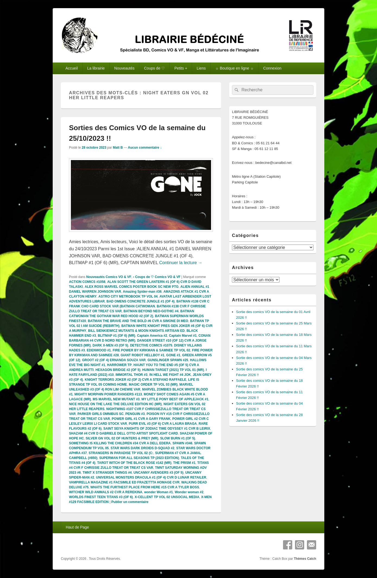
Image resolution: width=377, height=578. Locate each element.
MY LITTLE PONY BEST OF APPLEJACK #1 (175, 399)
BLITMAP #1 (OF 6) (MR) (116, 336)
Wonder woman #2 (189, 492)
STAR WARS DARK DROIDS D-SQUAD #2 (142, 448)
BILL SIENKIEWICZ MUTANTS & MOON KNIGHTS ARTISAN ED (136, 331)
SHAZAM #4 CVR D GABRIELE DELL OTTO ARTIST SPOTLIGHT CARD (123, 433)
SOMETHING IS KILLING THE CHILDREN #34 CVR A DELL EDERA (120, 443)
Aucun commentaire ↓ (145, 147)
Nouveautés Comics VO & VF (108, 277)
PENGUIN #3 (135, 414)
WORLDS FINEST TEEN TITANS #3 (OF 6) (101, 497)
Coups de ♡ (154, 68)
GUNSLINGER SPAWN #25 (167, 360)
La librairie (96, 68)
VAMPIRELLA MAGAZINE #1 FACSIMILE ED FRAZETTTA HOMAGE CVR (124, 482)
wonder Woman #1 (158, 492)
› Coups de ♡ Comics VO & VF (156, 277)
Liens (201, 68)
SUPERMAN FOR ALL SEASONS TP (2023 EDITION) (139, 458)
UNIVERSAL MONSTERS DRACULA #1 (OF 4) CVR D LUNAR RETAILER (151, 477)
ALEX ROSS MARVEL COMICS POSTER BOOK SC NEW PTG (132, 287)
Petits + (180, 68)
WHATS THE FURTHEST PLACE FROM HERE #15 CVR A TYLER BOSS (144, 487)
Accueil (71, 68)
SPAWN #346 (182, 443)
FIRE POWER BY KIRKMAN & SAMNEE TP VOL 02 (151, 350)
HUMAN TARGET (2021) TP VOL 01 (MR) (173, 370)
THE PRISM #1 (184, 463)
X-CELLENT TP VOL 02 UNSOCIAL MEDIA (167, 497)
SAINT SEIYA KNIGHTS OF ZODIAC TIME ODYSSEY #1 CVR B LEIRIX (156, 428)
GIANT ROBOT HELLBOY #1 (142, 355)
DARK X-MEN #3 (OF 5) (110, 345)
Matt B (118, 147)
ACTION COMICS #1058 (87, 282)
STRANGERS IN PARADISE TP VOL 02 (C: (121, 453)
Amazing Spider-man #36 (142, 291)
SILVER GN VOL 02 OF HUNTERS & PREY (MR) (122, 438)
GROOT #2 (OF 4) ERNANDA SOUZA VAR (114, 360)
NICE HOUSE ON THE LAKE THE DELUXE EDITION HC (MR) (115, 404)
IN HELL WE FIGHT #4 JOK (170, 375)
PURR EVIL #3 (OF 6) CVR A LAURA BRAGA (163, 424)
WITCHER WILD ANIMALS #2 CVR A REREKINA (105, 492)
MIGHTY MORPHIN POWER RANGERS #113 (108, 394)
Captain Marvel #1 (183, 336)
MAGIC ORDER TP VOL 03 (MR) (153, 384)
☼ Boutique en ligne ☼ (234, 68)
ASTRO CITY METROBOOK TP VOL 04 (128, 296)
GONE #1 (173, 355)
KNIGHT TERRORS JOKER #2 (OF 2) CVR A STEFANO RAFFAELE (135, 380)
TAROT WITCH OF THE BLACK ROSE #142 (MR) (134, 463)
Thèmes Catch (305, 559)
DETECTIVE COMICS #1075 (151, 345)
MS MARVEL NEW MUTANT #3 (116, 399)
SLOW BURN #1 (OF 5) (177, 438)
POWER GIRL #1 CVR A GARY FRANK (141, 419)
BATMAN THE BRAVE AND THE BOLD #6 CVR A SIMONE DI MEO (138, 321)
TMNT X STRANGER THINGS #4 (107, 472)
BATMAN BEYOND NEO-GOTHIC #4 (151, 311)
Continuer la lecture (180, 262)
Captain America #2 (152, 336)
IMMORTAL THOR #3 (131, 375)
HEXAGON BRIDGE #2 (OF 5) (118, 370)
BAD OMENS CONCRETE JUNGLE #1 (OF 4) (140, 301)
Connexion (272, 68)
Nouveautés (124, 68)
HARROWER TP (119, 365)
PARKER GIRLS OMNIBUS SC (100, 414)
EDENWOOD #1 (99, 350)
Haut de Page (77, 527)
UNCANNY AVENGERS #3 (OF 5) (158, 472)
